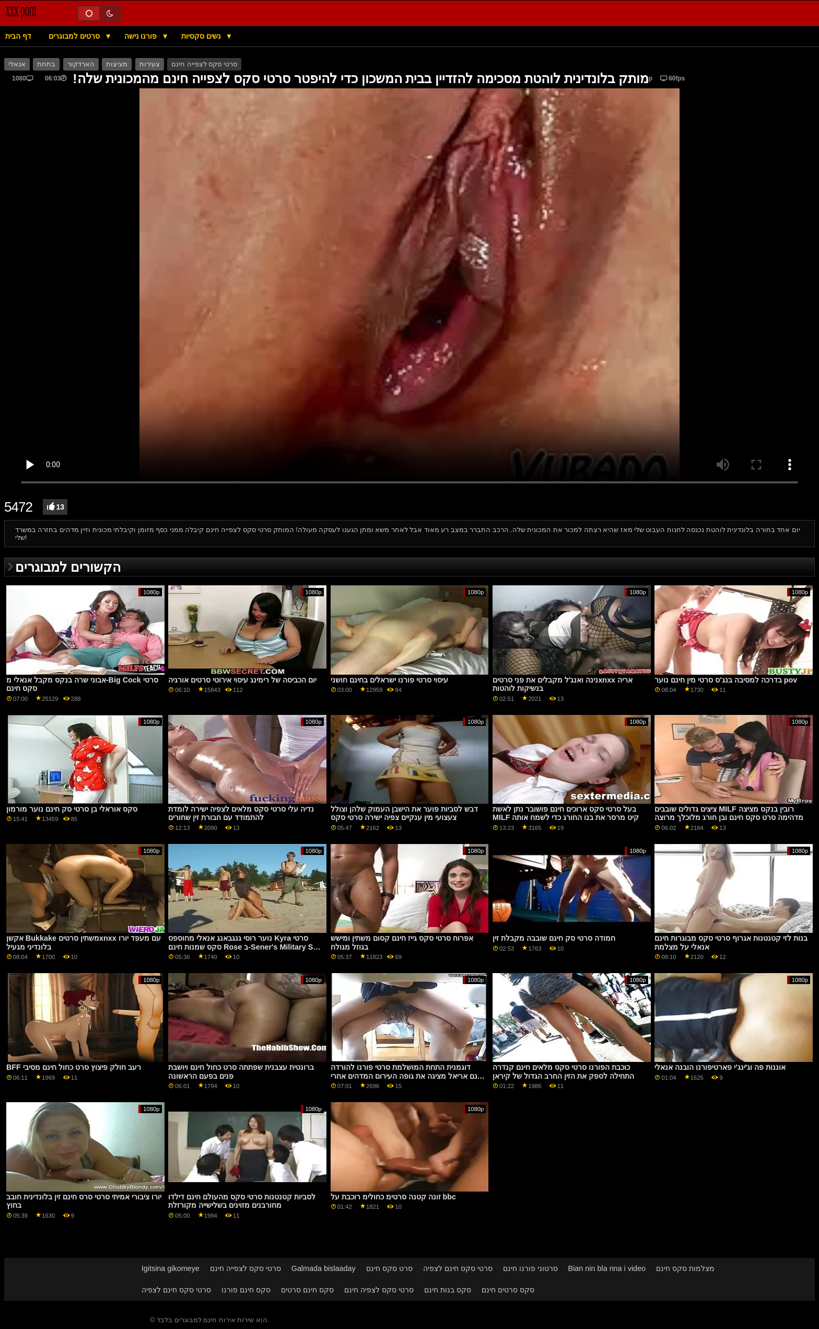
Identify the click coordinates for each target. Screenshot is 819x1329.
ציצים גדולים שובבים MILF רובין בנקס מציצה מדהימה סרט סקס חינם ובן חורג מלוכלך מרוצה (728, 813)
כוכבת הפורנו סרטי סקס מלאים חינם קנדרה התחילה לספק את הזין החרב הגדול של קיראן (563, 1071)
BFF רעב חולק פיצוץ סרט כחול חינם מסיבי (73, 1067)
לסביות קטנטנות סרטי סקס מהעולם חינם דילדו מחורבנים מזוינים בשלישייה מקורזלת (241, 1201)
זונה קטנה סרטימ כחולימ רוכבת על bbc (393, 1197)
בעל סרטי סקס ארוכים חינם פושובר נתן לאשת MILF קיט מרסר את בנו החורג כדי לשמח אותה (566, 813)
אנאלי (17, 64)
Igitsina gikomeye (171, 1268)
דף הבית (18, 36)
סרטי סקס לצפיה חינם (379, 1290)
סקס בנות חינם (447, 1290)
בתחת (46, 64)
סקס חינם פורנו (246, 1290)
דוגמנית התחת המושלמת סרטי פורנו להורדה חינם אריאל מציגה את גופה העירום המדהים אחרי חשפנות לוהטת (407, 1076)
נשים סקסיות (202, 36)
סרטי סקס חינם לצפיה (458, 1268)
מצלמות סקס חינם (685, 1268)
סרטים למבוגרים (75, 36)
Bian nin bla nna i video (607, 1268)
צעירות (149, 64)
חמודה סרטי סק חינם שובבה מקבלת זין (554, 938)
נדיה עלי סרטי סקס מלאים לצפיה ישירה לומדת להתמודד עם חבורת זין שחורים (241, 813)
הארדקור (81, 64)
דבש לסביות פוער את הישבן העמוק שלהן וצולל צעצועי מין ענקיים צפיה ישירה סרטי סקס (404, 813)
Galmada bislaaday (323, 1268)
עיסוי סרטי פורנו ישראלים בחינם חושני (389, 680)
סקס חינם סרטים (307, 1290)
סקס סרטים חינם (508, 1290)
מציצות (116, 64)
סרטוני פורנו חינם (530, 1268)
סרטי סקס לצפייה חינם (204, 64)
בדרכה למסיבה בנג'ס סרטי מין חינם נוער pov (725, 680)
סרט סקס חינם (389, 1268)
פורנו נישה (141, 36)
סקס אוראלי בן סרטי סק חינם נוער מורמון (71, 809)
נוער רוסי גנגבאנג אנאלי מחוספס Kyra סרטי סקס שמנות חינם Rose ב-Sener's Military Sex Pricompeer (244, 947)
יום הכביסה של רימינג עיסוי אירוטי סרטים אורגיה (242, 680)
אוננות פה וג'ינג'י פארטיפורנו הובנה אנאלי (720, 1067)
